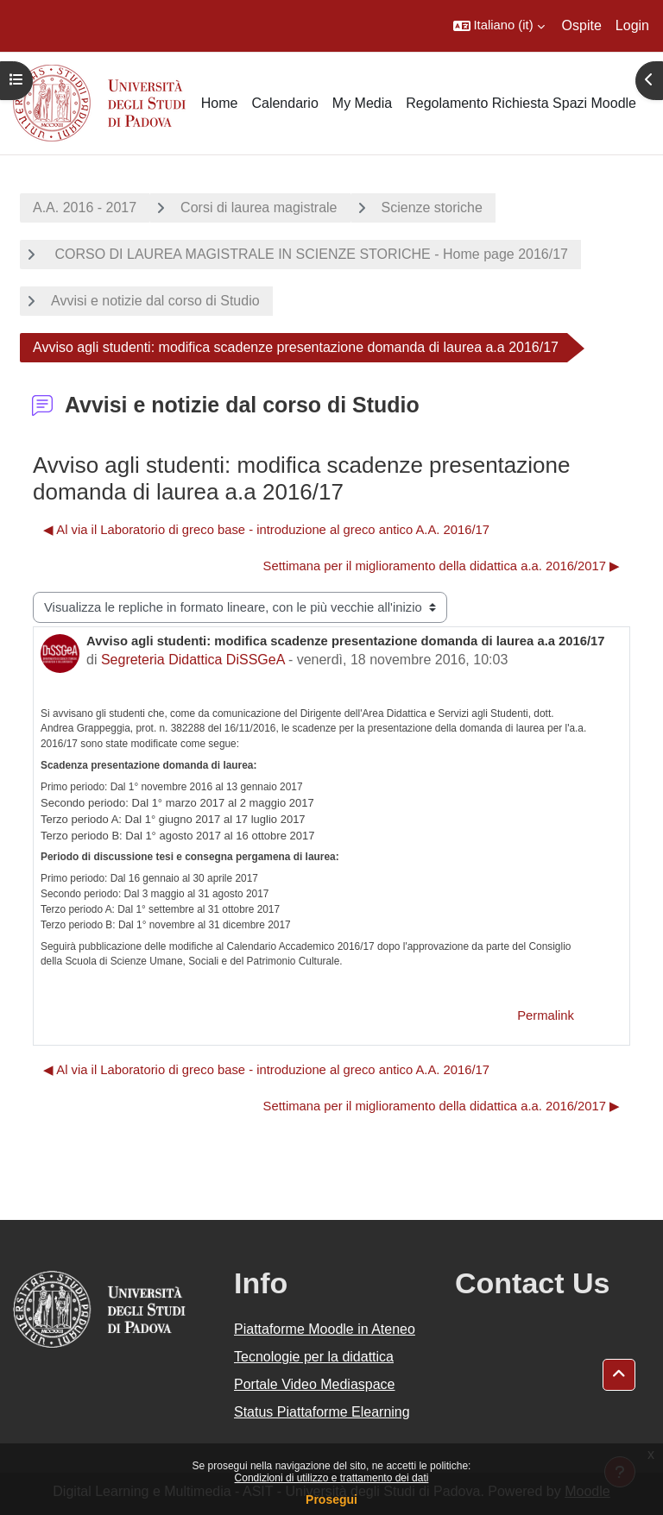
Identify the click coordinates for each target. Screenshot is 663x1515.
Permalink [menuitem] (545, 1015)
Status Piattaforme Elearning (322, 1412)
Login (632, 25)
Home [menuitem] (219, 103)
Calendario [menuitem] (284, 103)
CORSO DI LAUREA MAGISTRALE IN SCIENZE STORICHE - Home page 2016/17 (309, 254)
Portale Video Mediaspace (314, 1384)
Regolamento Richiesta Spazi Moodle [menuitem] (521, 103)
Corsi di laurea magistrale (258, 207)
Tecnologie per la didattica (314, 1356)
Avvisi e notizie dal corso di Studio (155, 300)
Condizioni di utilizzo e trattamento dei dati (332, 1478)
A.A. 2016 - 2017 (84, 207)
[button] (499, 26)
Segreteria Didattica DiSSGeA (193, 659)
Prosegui (331, 1499)
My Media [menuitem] (362, 103)
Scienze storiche (432, 207)
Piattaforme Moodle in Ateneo (324, 1329)
